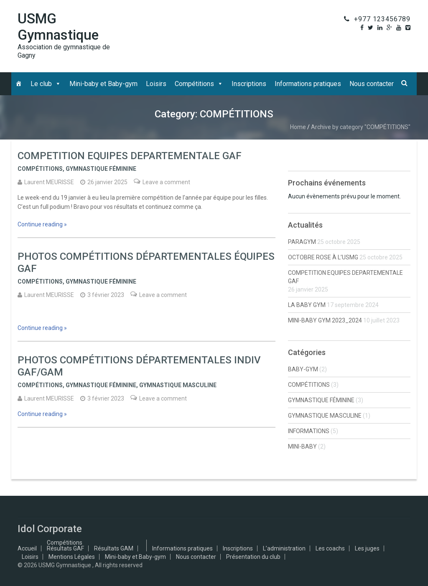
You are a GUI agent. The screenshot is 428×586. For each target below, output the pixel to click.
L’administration (284, 548)
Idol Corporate (50, 529)
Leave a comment (166, 182)
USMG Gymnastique (58, 26)
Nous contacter (371, 84)
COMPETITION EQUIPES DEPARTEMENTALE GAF (130, 156)
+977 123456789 (382, 19)
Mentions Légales (71, 557)
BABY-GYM (303, 369)
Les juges (367, 548)
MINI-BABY (302, 446)
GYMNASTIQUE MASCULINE (178, 385)
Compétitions (194, 84)
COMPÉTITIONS (40, 168)
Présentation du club (253, 557)
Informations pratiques (308, 84)
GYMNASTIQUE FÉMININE (101, 168)
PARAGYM (302, 241)
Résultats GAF (65, 548)
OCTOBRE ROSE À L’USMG (323, 257)
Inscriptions (249, 84)
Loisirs (156, 84)
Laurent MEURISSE (49, 182)
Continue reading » (42, 224)
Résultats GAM (113, 548)
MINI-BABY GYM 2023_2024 (325, 320)
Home (298, 127)
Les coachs (330, 548)
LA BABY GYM (307, 305)
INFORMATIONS (308, 431)
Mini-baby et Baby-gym (103, 84)
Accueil (27, 548)
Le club (41, 84)
